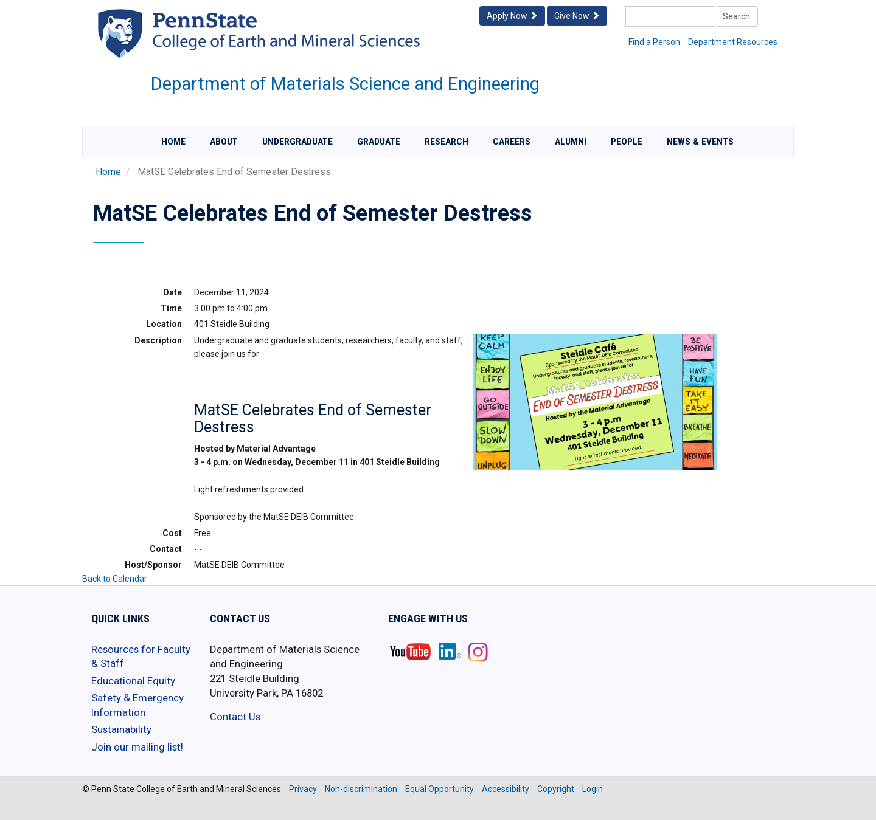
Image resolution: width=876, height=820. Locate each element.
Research (446, 141)
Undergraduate (297, 141)
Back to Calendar (114, 579)
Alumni (570, 141)
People (626, 141)
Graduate (378, 141)
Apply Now (512, 16)
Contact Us (235, 717)
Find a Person (654, 42)
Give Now (577, 16)
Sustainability (121, 729)
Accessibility (505, 789)
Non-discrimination (361, 789)
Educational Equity (133, 681)
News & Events (700, 141)
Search (736, 16)
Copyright (555, 789)
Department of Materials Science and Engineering (345, 84)
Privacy (303, 789)
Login (592, 789)
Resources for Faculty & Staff (140, 656)
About (224, 141)
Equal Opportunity (439, 789)
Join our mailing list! (137, 747)
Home (173, 141)
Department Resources (732, 42)
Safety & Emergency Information (137, 705)
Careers (511, 141)
